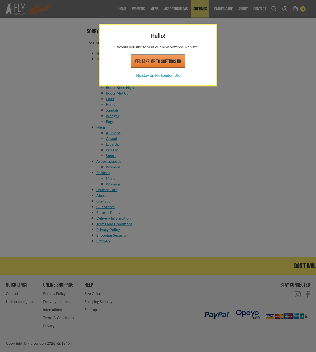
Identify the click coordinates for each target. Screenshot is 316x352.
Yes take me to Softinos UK (158, 61)
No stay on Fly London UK (158, 75)
